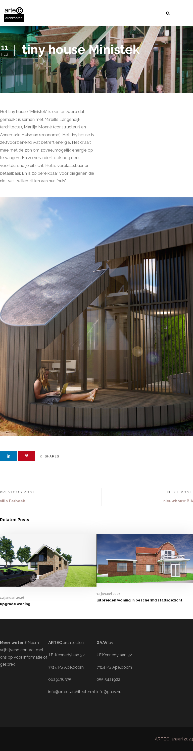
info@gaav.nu (108, 691)
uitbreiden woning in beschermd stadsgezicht (139, 600)
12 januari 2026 (12, 597)
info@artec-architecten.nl (71, 691)
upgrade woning (15, 604)
